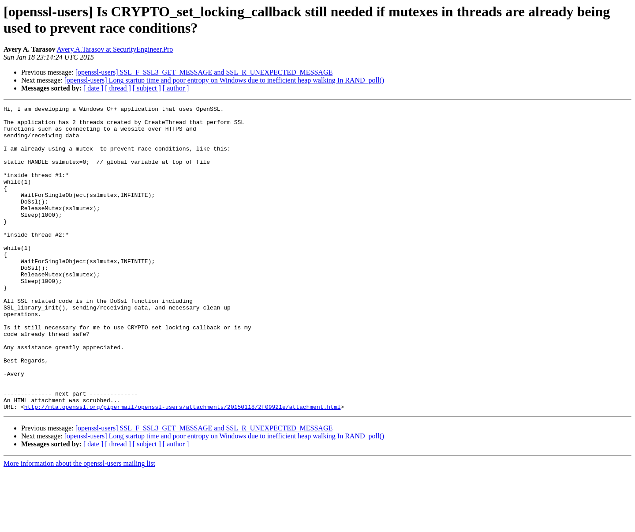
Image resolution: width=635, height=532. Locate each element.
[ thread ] (118, 88)
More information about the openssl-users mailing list (79, 524)
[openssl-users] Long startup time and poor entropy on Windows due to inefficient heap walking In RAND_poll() (224, 80)
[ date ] (93, 88)
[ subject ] (147, 88)
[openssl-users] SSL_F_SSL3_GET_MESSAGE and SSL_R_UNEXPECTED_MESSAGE (204, 72)
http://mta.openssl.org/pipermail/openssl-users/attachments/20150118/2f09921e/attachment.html (182, 468)
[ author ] (176, 88)
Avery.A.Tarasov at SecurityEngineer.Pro (115, 49)
